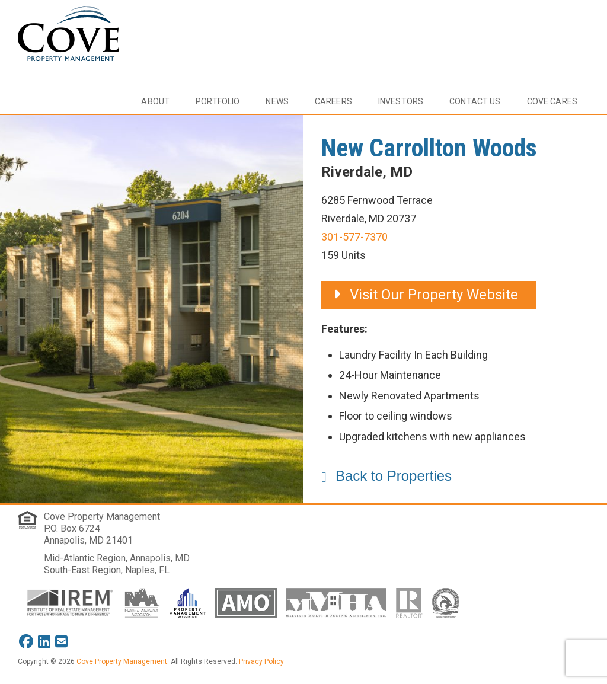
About (155, 101)
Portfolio (217, 101)
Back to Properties (394, 476)
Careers (333, 101)
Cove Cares (552, 101)
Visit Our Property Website (425, 294)
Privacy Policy (261, 661)
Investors (400, 101)
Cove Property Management (102, 516)
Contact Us (474, 101)
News (277, 101)
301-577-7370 (354, 237)
